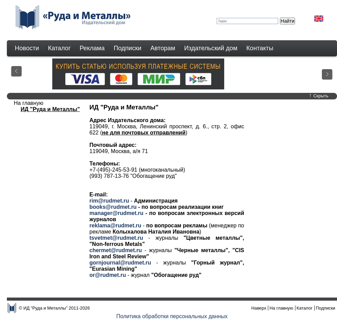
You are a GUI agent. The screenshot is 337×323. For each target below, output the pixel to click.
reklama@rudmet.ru (115, 225)
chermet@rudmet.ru (115, 250)
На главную (281, 308)
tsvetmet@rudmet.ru (116, 238)
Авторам (162, 48)
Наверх (259, 308)
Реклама (92, 48)
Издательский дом (211, 48)
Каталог (59, 48)
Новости (27, 48)
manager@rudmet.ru (116, 213)
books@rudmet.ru (113, 207)
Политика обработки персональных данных (172, 316)
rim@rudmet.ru (109, 201)
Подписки (128, 48)
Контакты (259, 48)
